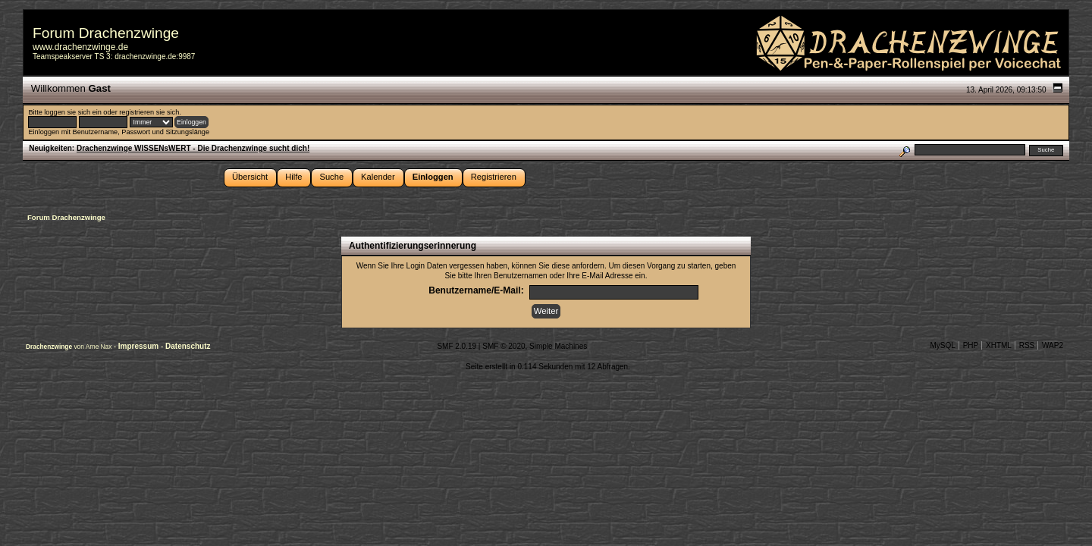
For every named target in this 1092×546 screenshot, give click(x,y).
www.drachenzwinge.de (80, 47)
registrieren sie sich (149, 112)
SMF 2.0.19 (456, 346)
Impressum (139, 346)
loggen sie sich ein (72, 112)
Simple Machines (558, 346)
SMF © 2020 (503, 346)
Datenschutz (187, 346)
